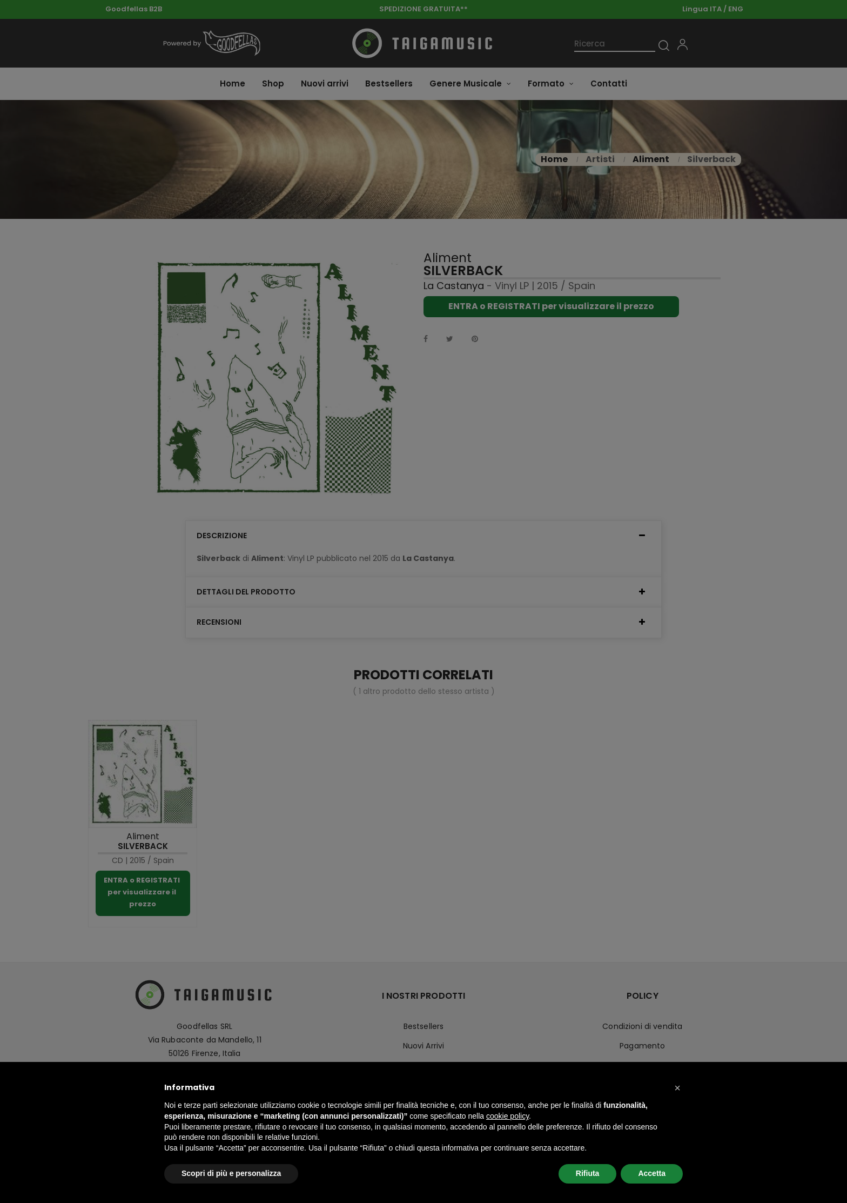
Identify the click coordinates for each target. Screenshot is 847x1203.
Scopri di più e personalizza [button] (231, 1173)
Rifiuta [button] (588, 1173)
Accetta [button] (652, 1173)
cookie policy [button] (507, 1116)
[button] (677, 1088)
